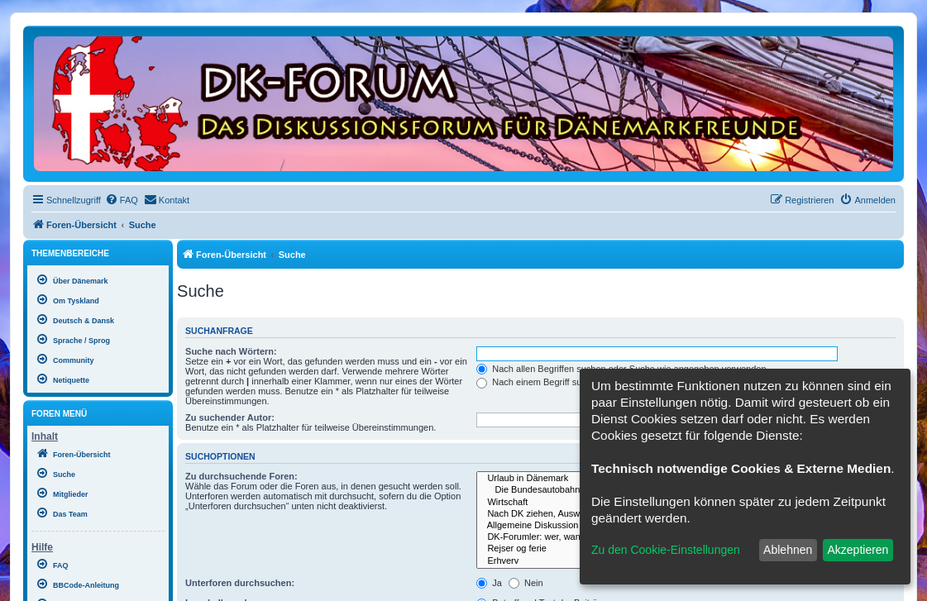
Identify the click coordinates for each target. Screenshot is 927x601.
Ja (489, 583)
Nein (526, 583)
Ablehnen (787, 549)
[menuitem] (121, 200)
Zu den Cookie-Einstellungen (665, 549)
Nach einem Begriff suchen (538, 382)
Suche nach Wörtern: (231, 351)
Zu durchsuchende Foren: (241, 476)
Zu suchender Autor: (230, 417)
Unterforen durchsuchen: (239, 583)
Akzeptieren (857, 549)
